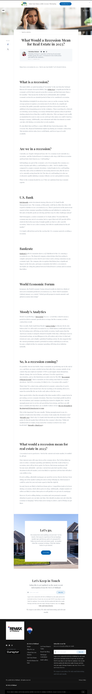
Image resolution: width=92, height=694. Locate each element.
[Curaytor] (13, 653)
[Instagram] (12, 645)
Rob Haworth (24, 202)
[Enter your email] (42, 592)
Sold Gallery (44, 660)
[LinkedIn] (9, 645)
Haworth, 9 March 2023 (35, 425)
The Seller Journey (55, 11)
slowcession (39, 317)
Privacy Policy (82, 680)
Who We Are (41, 11)
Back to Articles (26, 32)
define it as (51, 89)
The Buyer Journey (72, 11)
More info (68, 691)
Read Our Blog (45, 652)
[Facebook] (6, 645)
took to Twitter (50, 326)
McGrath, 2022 (24, 417)
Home (29, 646)
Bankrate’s (23, 253)
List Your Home (32, 658)
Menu (86, 11)
